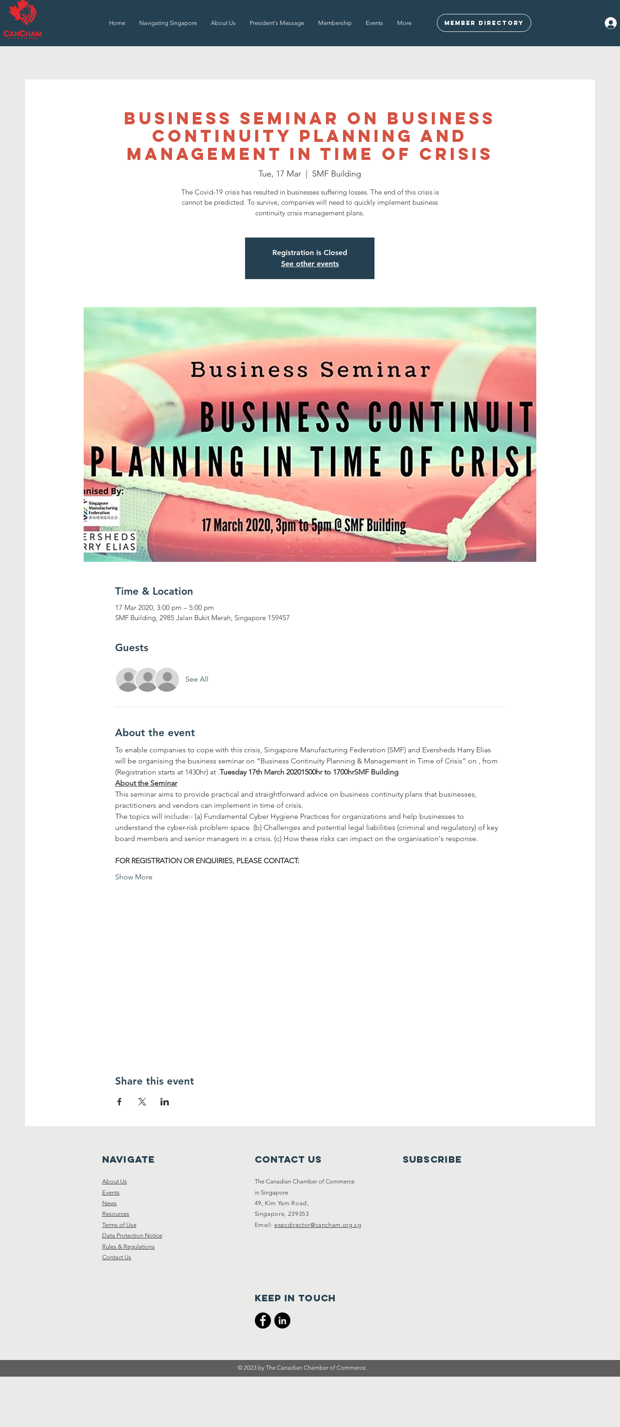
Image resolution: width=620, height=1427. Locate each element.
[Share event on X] (142, 1101)
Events (111, 1192)
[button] (168, 23)
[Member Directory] (484, 23)
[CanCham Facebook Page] (263, 1320)
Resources (115, 1213)
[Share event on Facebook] (119, 1101)
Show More (134, 876)
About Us (114, 1181)
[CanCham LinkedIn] (282, 1320)
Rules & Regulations (128, 1246)
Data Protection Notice (132, 1235)
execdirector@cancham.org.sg (318, 1224)
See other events (310, 263)
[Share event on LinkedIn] (164, 1101)
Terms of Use (119, 1224)
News (109, 1203)
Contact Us (116, 1257)
